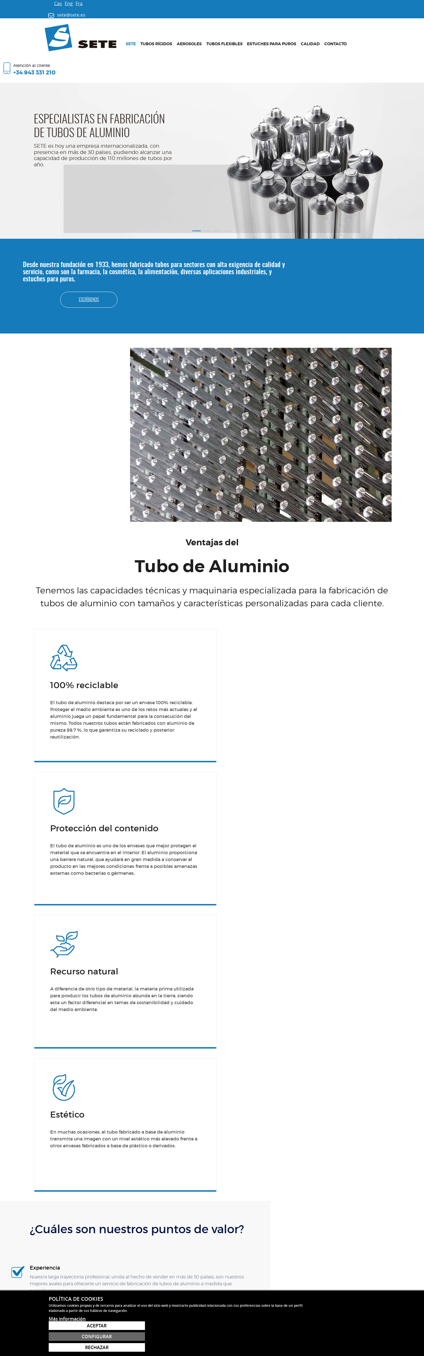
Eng (51, 3)
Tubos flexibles (210, 37)
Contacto (322, 37)
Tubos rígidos (142, 37)
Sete (117, 37)
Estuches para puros (257, 37)
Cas (40, 3)
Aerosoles (175, 37)
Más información (67, 1347)
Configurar (342, 1336)
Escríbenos (372, 240)
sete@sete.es (50, 1234)
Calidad (296, 37)
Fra (61, 3)
